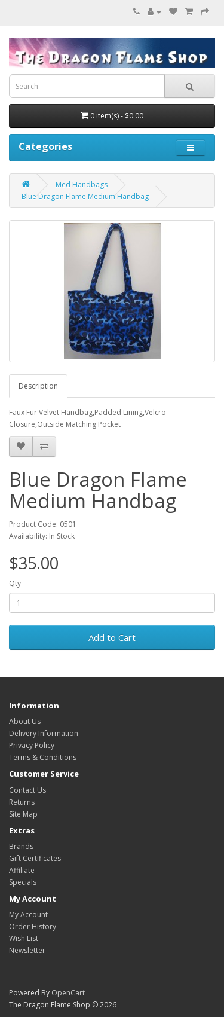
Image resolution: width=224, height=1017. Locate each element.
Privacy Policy (31, 745)
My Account (28, 914)
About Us (25, 721)
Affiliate (22, 870)
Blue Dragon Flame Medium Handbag (85, 196)
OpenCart (68, 993)
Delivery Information (43, 733)
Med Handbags (82, 184)
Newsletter (27, 950)
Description (38, 386)
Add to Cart (112, 637)
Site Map (23, 814)
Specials (22, 882)
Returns (22, 802)
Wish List (23, 938)
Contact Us (27, 790)
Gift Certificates (35, 858)
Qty (15, 583)
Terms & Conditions (42, 757)
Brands (21, 846)
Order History (32, 926)
